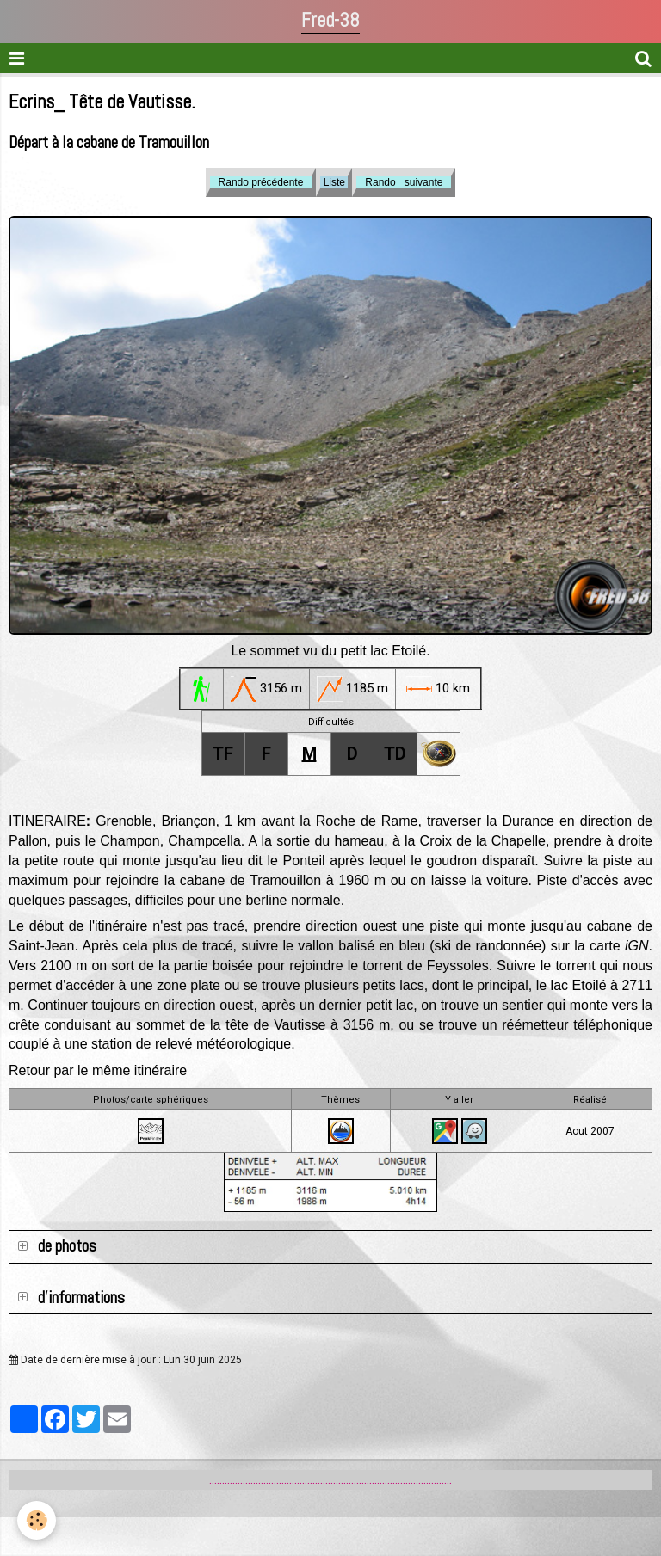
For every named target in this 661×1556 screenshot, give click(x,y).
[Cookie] (36, 1520)
